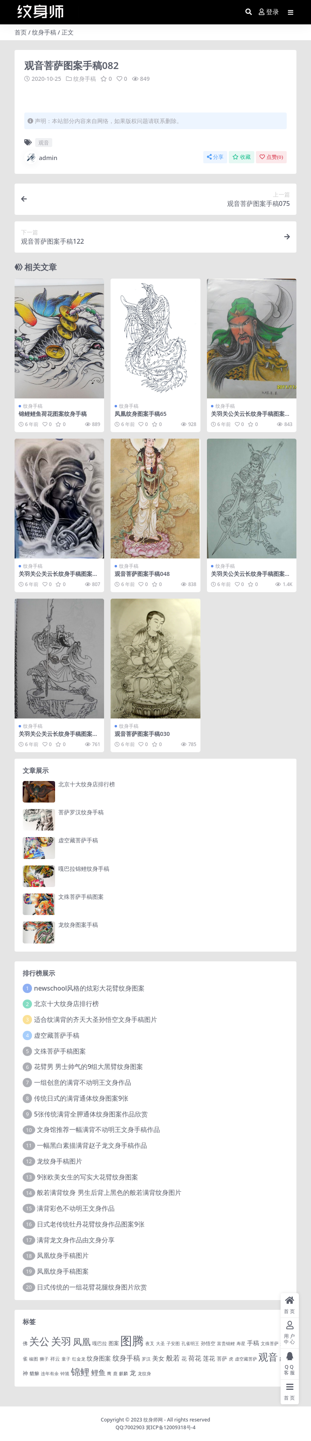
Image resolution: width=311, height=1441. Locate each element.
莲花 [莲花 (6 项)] (209, 1358)
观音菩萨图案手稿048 (142, 574)
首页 (21, 32)
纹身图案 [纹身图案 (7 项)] (99, 1358)
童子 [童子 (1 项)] (66, 1359)
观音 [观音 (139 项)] (268, 1356)
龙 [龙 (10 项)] (133, 1372)
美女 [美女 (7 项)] (158, 1358)
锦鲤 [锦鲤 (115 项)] (80, 1371)
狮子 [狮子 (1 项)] (44, 1359)
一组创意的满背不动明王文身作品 (82, 1082)
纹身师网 (153, 1419)
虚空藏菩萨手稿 (78, 840)
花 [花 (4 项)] (184, 1358)
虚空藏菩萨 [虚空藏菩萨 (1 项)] (246, 1359)
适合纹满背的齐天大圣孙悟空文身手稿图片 (95, 1019)
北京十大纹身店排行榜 (86, 784)
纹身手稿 (44, 32)
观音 (43, 142)
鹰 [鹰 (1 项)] (109, 1373)
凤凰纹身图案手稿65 (140, 414)
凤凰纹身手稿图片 (63, 1255)
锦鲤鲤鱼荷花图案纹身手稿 (53, 414)
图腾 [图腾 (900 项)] (132, 1341)
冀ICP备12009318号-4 (171, 1427)
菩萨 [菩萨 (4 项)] (222, 1358)
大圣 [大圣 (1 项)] (160, 1343)
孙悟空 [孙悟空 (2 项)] (208, 1343)
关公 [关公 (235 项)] (39, 1341)
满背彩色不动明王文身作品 (76, 1208)
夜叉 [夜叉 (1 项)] (149, 1343)
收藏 (241, 157)
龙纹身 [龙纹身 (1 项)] (144, 1373)
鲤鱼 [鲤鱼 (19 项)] (98, 1372)
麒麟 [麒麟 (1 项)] (123, 1373)
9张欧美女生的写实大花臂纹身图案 (87, 1177)
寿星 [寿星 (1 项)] (240, 1343)
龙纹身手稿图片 (59, 1161)
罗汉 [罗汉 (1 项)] (146, 1359)
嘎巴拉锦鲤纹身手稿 (83, 868)
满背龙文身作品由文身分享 (76, 1239)
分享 (215, 157)
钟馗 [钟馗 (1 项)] (64, 1373)
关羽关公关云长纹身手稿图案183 (251, 417)
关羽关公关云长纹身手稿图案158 (59, 737)
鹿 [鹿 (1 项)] (115, 1373)
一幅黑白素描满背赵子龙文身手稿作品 (92, 1145)
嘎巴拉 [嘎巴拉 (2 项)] (99, 1343)
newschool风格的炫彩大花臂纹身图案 (89, 988)
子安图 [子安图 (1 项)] (173, 1343)
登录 (269, 12)
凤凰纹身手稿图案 (63, 1271)
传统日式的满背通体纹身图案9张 (81, 1098)
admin (41, 157)
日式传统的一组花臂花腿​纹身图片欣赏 (92, 1287)
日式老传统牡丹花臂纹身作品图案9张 (90, 1224)
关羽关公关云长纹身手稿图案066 (251, 577)
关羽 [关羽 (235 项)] (61, 1341)
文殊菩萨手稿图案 (81, 896)
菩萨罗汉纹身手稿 (81, 812)
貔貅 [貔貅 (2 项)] (34, 1373)
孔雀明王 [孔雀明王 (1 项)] (190, 1343)
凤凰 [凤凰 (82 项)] (82, 1341)
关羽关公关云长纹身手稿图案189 (59, 577)
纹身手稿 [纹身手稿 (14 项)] (126, 1358)
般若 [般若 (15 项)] (173, 1358)
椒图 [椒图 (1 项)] (33, 1359)
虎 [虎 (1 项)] (231, 1359)
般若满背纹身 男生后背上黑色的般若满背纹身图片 (109, 1192)
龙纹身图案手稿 (78, 924)
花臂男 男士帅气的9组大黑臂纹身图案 (88, 1066)
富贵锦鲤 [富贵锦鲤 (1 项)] (226, 1343)
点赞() (271, 157)
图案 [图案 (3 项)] (114, 1343)
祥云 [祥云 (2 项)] (55, 1358)
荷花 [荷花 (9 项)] (194, 1358)
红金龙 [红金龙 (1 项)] (78, 1359)
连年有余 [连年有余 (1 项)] (50, 1373)
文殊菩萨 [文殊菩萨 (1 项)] (270, 1343)
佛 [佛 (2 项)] (25, 1343)
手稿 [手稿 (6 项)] (253, 1343)
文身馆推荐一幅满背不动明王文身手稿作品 (98, 1129)
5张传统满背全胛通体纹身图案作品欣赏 (91, 1114)
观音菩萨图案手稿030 (142, 734)
